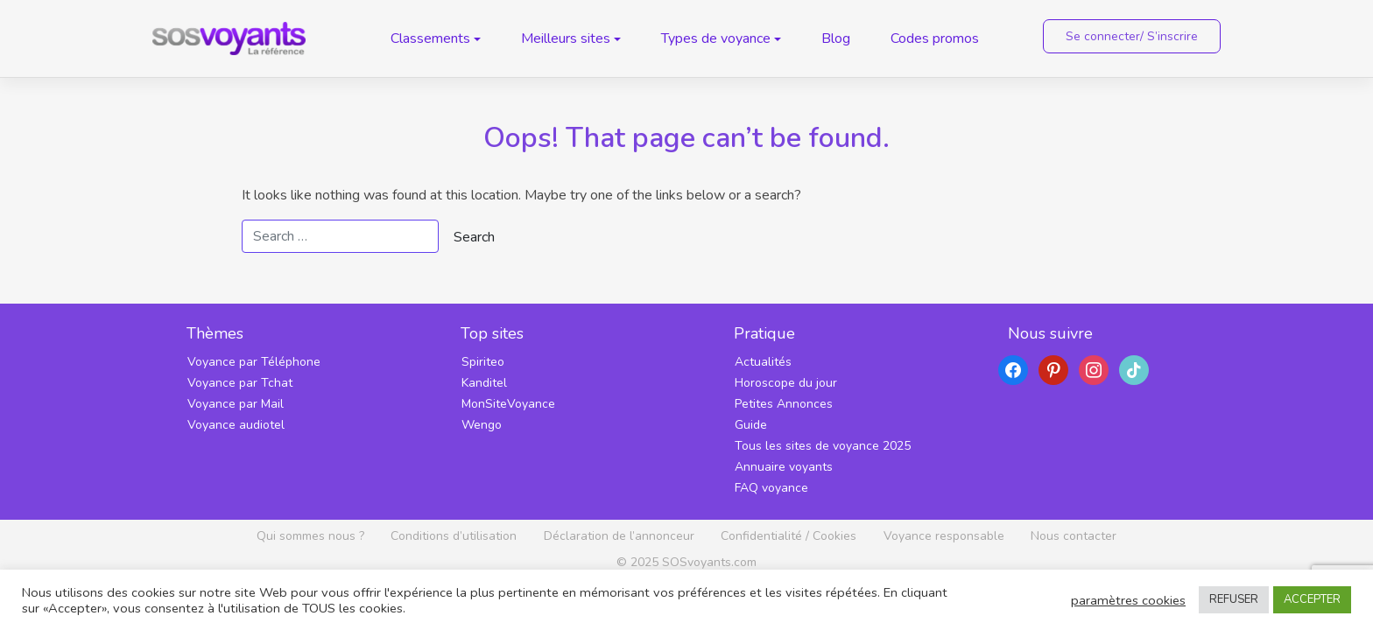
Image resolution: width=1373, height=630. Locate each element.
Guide (751, 424)
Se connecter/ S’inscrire (1132, 36)
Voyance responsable (944, 536)
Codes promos (935, 38)
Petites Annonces (784, 404)
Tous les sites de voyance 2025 (823, 446)
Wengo (481, 424)
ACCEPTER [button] (1312, 599)
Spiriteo (482, 362)
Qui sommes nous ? (310, 536)
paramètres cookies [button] (1128, 600)
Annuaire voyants (784, 466)
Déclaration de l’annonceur (619, 536)
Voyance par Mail (235, 404)
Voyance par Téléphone (253, 362)
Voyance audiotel (236, 424)
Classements (430, 38)
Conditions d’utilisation (454, 536)
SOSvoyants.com (709, 562)
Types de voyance (716, 38)
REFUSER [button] (1233, 599)
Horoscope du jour (786, 382)
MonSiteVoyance (508, 404)
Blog (835, 38)
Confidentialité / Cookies (788, 536)
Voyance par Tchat (239, 382)
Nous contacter (1073, 536)
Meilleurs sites (565, 38)
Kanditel (484, 382)
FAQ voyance (771, 488)
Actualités (763, 362)
